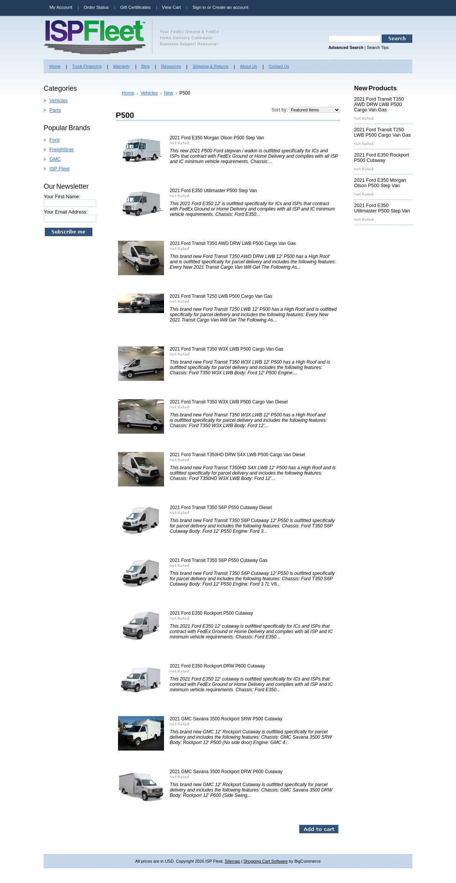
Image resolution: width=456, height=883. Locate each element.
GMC (55, 159)
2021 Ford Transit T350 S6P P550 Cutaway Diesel (221, 507)
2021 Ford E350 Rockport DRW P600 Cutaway (217, 666)
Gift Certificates (135, 7)
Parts (55, 110)
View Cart (171, 7)
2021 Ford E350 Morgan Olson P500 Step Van (217, 137)
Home (128, 93)
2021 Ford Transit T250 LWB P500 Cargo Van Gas (221, 296)
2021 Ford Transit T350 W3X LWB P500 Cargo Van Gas (226, 349)
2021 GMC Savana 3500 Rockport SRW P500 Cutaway (226, 718)
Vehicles (58, 100)
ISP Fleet (59, 168)
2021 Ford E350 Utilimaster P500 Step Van (213, 190)
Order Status (96, 7)
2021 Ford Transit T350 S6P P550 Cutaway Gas (218, 560)
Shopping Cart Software (265, 861)
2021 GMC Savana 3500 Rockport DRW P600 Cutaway (226, 771)
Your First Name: (62, 196)
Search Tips (378, 47)
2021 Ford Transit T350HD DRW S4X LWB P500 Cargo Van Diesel (237, 454)
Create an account (230, 7)
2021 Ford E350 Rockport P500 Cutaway (211, 613)
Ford (54, 140)
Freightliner (61, 149)
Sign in (199, 7)
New (168, 93)
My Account (60, 7)
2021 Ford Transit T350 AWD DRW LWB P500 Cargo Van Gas (233, 243)
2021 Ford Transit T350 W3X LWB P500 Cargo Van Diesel (229, 402)
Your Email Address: (66, 212)
